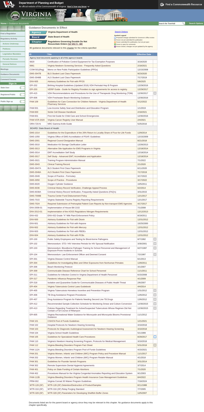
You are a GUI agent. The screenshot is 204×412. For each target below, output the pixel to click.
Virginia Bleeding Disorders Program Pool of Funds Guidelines (77, 349)
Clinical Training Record (59, 164)
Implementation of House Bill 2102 (64, 207)
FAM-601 (34, 116)
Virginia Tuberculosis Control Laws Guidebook (69, 286)
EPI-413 (33, 308)
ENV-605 (34, 81)
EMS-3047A (35, 168)
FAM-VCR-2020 (37, 120)
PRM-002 (34, 381)
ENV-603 (34, 231)
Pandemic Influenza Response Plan (64, 278)
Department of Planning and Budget (41, 2)
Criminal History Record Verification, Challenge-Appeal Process (77, 188)
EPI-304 (33, 263)
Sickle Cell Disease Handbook (62, 112)
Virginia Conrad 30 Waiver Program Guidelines (69, 381)
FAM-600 (34, 112)
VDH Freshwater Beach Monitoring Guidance (69, 97)
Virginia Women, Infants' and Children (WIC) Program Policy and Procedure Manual (87, 353)
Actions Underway (11, 44)
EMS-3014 (35, 152)
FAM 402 (34, 373)
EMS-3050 (35, 180)
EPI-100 (33, 239)
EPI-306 (33, 267)
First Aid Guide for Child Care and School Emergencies (73, 116)
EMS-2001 (35, 140)
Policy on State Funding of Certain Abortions (68, 369)
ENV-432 (34, 215)
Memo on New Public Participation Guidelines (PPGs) (73, 69)
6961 (32, 65)
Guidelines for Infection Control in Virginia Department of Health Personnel (82, 274)
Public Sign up (7, 101)
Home (4, 23)
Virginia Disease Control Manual (63, 259)
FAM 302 (34, 365)
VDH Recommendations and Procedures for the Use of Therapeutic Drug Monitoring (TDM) (90, 93)
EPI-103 (33, 248)
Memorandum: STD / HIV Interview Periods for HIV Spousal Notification (81, 243)
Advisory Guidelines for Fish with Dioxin (66, 219)
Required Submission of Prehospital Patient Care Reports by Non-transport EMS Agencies (90, 203)
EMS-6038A (35, 192)
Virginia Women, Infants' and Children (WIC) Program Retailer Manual (80, 357)
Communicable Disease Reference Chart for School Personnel (77, 271)
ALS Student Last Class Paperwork (64, 77)
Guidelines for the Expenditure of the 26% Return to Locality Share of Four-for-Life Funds (89, 132)
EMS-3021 (35, 160)
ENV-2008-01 (36, 207)
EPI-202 (33, 85)
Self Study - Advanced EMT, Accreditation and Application (74, 156)
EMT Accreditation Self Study (61, 152)
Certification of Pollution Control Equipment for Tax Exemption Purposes (81, 61)
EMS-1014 (35, 132)
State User (5, 88)
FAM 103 (34, 329)
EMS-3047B (35, 73)
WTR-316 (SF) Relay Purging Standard (66, 389)
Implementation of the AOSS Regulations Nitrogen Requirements (78, 211)
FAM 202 (34, 357)
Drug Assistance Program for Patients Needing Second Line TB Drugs (80, 299)
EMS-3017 (35, 156)
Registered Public (8, 94)
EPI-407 (33, 299)
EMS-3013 (35, 148)
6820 (32, 61)
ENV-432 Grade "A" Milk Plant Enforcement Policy (71, 215)
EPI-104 (33, 254)
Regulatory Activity (8, 39)
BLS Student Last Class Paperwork (64, 73)
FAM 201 (34, 353)
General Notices (10, 64)
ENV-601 (34, 223)
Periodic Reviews (10, 59)
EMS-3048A (35, 172)
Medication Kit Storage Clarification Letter (67, 144)
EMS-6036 (35, 188)
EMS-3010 (35, 144)
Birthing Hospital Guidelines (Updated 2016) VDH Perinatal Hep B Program (83, 85)
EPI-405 (33, 290)
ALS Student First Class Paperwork (64, 172)
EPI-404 (33, 286)
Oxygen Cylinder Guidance (60, 184)
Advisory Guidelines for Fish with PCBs (66, 235)
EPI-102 (33, 243)
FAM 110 (34, 341)
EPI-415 (33, 93)
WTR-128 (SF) (36, 385)
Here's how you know (77, 6)
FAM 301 (34, 361)
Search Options (196, 23)
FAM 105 (34, 337)
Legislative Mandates (12, 54)
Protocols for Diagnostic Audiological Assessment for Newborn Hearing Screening (86, 329)
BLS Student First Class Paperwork (64, 168)
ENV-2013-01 (36, 211)
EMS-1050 (35, 136)
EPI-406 (33, 295)
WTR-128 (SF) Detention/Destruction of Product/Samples (74, 385)
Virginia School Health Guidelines (63, 333)
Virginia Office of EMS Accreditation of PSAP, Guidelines (74, 136)
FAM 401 (34, 369)
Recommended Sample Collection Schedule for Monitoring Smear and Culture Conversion (90, 304)
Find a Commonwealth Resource (181, 4)
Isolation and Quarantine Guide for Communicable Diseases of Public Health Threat (87, 282)
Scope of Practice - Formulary (61, 176)
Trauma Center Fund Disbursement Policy (67, 196)
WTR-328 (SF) (36, 393)
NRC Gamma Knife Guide (60, 124)
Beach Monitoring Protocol (60, 267)
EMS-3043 (35, 164)
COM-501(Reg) (37, 69)
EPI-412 (33, 304)
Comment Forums (8, 79)
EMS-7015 (35, 200)
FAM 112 (34, 345)
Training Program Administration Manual (66, 160)
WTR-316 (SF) (36, 389)
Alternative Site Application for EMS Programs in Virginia (74, 148)
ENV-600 (34, 219)
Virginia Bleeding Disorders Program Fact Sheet (70, 345)
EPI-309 (33, 271)
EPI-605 (33, 314)
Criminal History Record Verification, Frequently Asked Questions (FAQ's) (82, 192)
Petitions (6, 49)
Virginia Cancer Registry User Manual (65, 120)
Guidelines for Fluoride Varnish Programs (67, 361)
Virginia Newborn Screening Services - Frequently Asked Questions (79, 65)
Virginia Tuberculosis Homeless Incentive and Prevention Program (78, 290)
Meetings (4, 69)
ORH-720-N (35, 124)
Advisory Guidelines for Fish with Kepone (67, 223)
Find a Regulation (8, 34)
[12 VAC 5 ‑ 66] (75, 44)
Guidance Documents (9, 74)
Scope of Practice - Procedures (62, 180)
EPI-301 (33, 259)
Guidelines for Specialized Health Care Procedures (71, 337)
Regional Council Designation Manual (65, 140)
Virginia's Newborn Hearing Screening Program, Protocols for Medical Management (87, 341)
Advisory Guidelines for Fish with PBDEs (67, 231)
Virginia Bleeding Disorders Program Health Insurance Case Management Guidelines (87, 377)
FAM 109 (34, 101)
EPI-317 (33, 278)
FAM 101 (34, 321)
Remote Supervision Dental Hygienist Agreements (71, 365)
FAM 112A (35, 349)
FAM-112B (35, 377)
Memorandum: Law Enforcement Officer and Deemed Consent (77, 254)
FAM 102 (34, 325)
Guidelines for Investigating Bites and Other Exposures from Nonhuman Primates (85, 263)
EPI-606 (33, 97)
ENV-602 (34, 227)
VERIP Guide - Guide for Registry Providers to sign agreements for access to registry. (88, 89)
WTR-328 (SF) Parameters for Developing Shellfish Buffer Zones (78, 393)
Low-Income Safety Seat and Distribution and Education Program (78, 108)
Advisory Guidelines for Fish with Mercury (67, 227)
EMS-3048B (35, 77)
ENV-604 (34, 235)
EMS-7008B (35, 196)
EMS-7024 (35, 203)
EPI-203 (33, 89)
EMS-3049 (35, 176)
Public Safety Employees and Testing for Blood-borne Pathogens (78, 239)
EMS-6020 (35, 184)
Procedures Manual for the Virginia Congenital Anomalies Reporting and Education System (90, 373)
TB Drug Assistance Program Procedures (67, 295)
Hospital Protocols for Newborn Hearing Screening (71, 325)
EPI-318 (33, 282)
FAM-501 (34, 108)
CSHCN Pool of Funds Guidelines (63, 321)
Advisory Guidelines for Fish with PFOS (66, 81)
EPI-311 (33, 274)
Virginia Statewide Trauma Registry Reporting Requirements (76, 200)
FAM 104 (34, 333)
